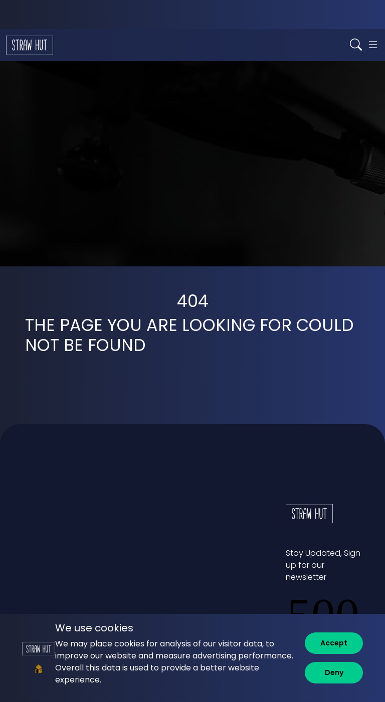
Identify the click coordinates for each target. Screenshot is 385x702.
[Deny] (334, 672)
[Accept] (334, 643)
